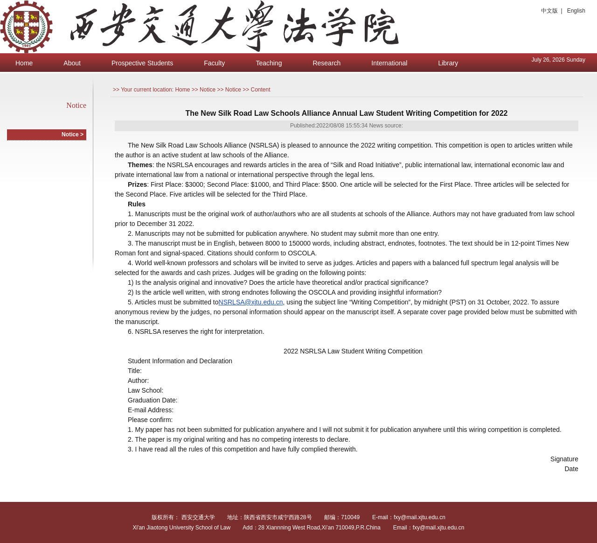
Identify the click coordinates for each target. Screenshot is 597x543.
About (72, 63)
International (389, 63)
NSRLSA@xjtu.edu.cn (251, 302)
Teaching (269, 63)
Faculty (214, 63)
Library (448, 63)
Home (24, 63)
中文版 (549, 10)
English (576, 10)
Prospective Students (142, 63)
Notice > (72, 134)
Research (326, 63)
